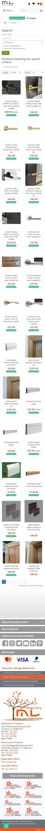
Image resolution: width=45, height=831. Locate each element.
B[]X (42, 829)
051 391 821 (11, 733)
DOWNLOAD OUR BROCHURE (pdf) (19, 685)
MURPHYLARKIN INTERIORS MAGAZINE (21, 681)
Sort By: (5, 72)
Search (13, 23)
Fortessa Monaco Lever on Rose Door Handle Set (34, 277)
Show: (28, 72)
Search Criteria (7, 35)
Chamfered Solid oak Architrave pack (34, 485)
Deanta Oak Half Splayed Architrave (11, 567)
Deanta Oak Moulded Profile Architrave (33, 568)
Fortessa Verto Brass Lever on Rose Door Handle (11, 318)
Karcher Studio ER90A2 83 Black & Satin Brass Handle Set (34, 192)
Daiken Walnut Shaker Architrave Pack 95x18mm (34, 527)
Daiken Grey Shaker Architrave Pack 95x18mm (11, 527)
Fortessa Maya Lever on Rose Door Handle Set (11, 277)
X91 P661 (13, 731)
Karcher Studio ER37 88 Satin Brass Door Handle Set (34, 148)
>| (24, 582)
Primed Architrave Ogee (33, 402)
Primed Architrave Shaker (11, 443)
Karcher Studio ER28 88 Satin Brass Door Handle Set (11, 148)
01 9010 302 (11, 761)
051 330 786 (11, 736)
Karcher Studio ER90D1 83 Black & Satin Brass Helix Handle (11, 235)
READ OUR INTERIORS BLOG (16, 677)
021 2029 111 (12, 768)
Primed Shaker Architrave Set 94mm (34, 444)
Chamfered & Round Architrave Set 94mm (11, 486)
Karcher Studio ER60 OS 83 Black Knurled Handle (11, 190)
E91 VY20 (13, 750)
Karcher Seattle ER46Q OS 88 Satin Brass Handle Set (34, 103)
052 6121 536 (12, 752)
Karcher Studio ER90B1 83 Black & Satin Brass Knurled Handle (11, 105)
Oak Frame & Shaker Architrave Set (11, 403)
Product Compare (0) (10, 67)
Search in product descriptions (13, 48)
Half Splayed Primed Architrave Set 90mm (11, 362)
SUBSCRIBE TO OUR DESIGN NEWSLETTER (22, 673)
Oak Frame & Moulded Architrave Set (34, 362)
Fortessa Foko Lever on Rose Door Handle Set (34, 234)
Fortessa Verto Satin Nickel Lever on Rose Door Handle (34, 320)
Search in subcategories (11, 46)
